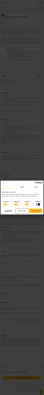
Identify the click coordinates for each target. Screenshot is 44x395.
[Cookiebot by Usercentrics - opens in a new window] (36, 183)
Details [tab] (22, 186)
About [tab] (36, 186)
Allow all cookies (35, 210)
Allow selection (22, 210)
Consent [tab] (8, 186)
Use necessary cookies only (8, 211)
